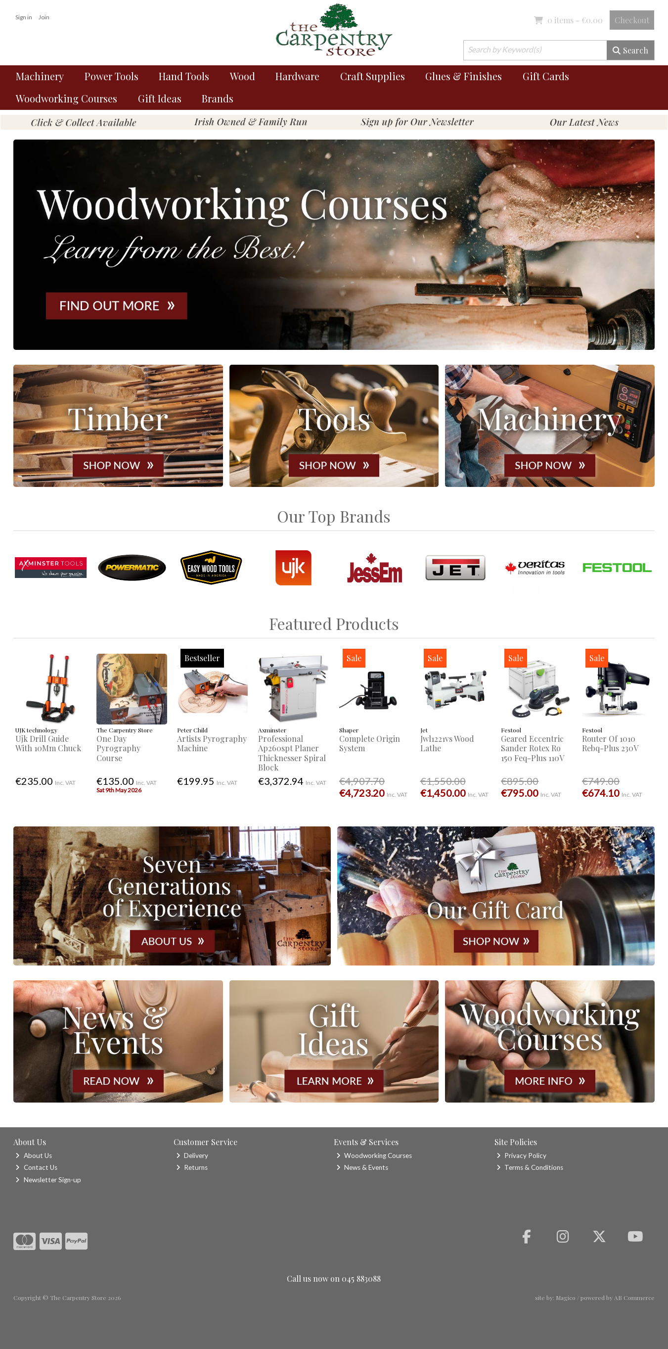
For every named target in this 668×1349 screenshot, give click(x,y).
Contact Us (36, 1167)
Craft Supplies (372, 76)
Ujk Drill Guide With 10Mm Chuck (48, 743)
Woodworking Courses (66, 98)
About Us (33, 1155)
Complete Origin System (369, 743)
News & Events (362, 1167)
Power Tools (111, 76)
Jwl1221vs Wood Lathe (447, 743)
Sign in (23, 17)
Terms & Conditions (529, 1167)
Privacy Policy (521, 1155)
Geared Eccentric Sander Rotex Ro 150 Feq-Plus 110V (532, 748)
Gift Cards (546, 76)
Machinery (40, 76)
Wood (242, 76)
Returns (192, 1167)
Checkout (632, 20)
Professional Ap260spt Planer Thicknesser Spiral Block (292, 752)
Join (44, 17)
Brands (217, 98)
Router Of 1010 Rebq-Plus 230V (610, 743)
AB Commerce (634, 1297)
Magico (566, 1297)
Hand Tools (184, 76)
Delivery (192, 1155)
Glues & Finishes (463, 76)
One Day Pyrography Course (118, 748)
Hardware (297, 76)
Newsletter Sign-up (48, 1180)
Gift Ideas (159, 98)
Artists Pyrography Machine (212, 743)
